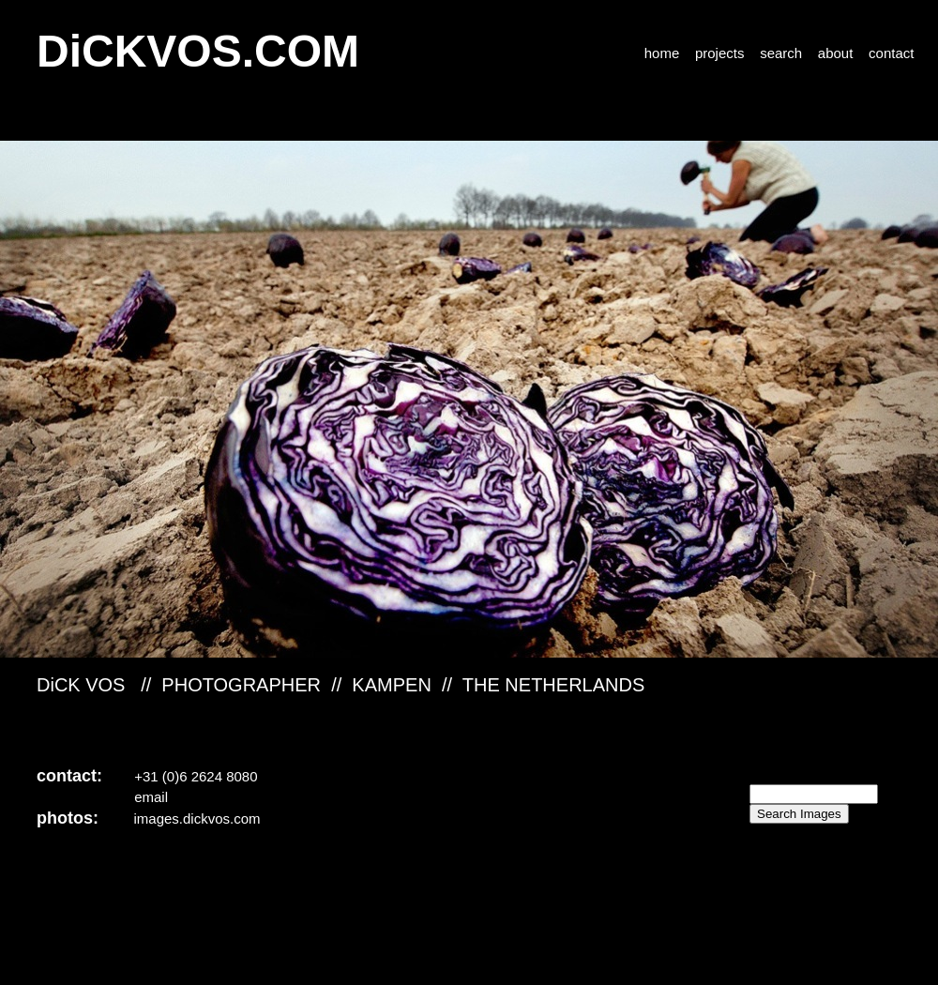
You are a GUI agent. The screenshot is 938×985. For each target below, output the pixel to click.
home (662, 53)
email (151, 797)
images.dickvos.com (197, 818)
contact (891, 53)
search (781, 53)
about (837, 53)
